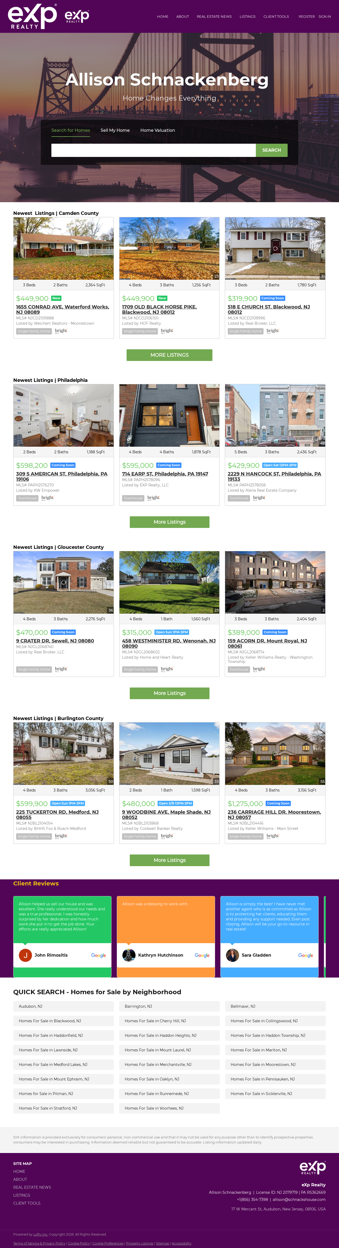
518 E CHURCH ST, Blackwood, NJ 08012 (269, 309)
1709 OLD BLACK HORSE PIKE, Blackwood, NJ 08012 (159, 309)
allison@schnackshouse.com (299, 1199)
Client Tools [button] (276, 16)
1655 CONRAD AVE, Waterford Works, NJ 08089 (62, 309)
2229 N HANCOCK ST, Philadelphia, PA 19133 (274, 476)
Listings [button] (248, 16)
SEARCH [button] (271, 150)
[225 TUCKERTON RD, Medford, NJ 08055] (64, 753)
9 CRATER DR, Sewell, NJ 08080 (55, 641)
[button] (33, 1171)
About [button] (182, 16)
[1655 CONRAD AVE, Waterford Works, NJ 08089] (64, 248)
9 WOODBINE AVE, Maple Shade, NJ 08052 (166, 814)
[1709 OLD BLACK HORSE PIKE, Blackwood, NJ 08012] (169, 248)
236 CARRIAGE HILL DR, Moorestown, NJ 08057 (274, 814)
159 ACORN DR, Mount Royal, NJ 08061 (267, 643)
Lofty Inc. (40, 1234)
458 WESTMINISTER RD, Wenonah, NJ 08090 (169, 643)
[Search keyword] (153, 150)
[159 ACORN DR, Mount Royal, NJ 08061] (275, 582)
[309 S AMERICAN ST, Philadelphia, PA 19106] (64, 415)
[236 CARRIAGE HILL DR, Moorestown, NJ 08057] (275, 753)
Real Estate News (214, 16)
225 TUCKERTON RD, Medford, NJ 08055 (57, 814)
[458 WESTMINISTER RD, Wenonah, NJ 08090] (169, 582)
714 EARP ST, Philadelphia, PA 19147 (165, 474)
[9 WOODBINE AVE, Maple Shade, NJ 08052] (169, 753)
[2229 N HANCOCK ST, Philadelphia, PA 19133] (275, 415)
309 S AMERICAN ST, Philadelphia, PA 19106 (62, 476)
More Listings (170, 522)
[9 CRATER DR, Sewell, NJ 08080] (64, 582)
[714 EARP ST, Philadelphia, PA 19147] (169, 415)
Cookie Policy (79, 1243)
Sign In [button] (325, 17)
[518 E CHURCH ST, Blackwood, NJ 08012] (275, 248)
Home (162, 16)
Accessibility (181, 1243)
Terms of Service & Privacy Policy (39, 1243)
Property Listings (139, 1243)
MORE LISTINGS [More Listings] (169, 355)
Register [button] (307, 17)
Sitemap (162, 1243)
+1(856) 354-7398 (252, 1199)
